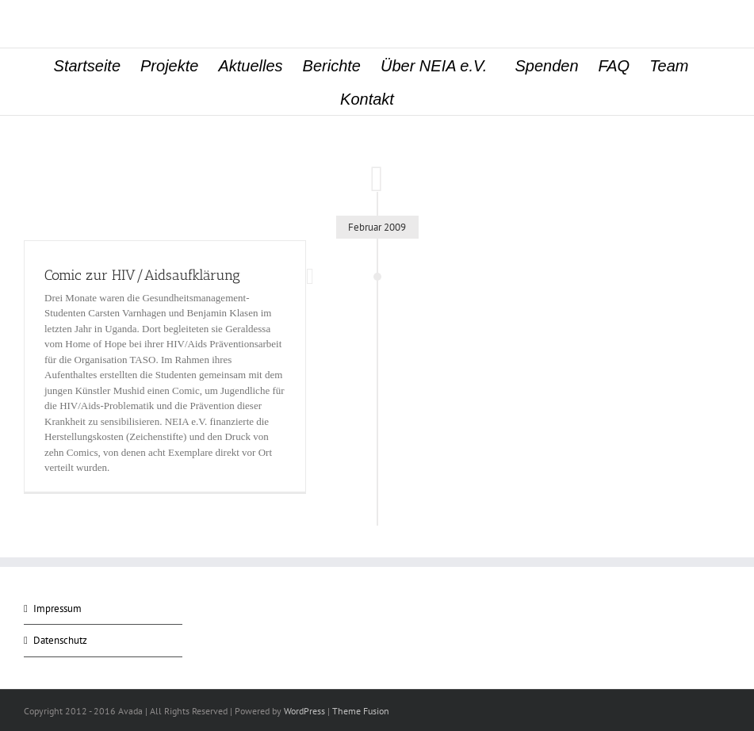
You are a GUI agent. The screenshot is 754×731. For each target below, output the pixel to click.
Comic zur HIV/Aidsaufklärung (142, 275)
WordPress (304, 711)
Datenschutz (60, 640)
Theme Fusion (360, 711)
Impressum (57, 608)
